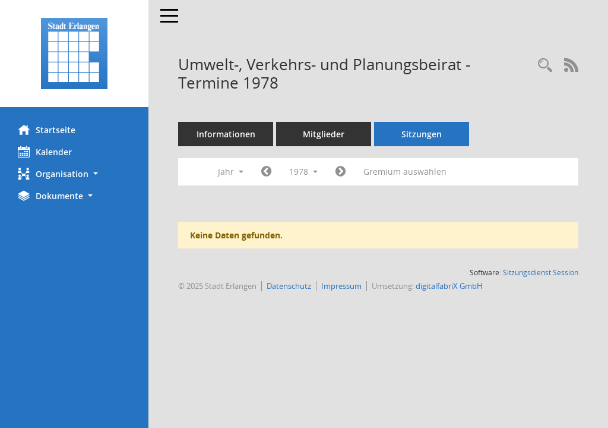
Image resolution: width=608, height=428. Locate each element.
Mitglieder (323, 134)
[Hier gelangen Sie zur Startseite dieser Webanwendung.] (74, 53)
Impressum (341, 286)
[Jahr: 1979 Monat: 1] (340, 171)
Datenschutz (289, 286)
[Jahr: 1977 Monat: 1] (266, 171)
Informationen (226, 134)
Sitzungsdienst (540, 273)
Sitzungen (421, 134)
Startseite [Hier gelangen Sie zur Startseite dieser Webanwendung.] (46, 130)
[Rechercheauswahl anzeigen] (545, 65)
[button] (74, 174)
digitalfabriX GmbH (449, 286)
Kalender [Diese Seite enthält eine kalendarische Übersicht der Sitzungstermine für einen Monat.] (45, 152)
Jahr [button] (230, 171)
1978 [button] (303, 171)
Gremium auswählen (404, 171)
